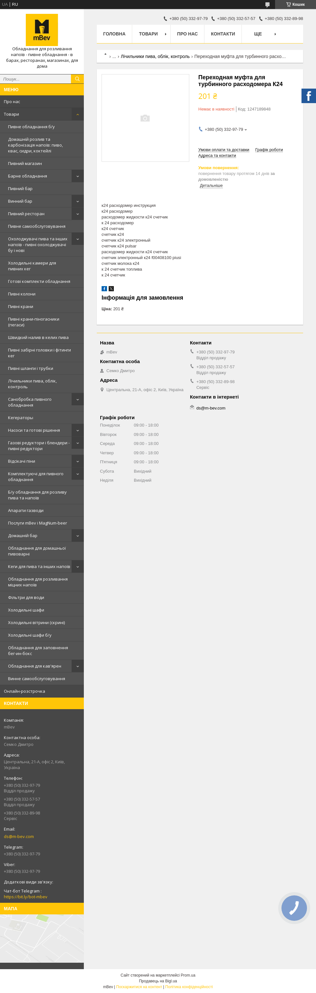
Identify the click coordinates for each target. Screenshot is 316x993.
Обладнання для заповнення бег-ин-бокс (38, 650)
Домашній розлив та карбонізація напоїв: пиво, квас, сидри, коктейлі (35, 145)
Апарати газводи (26, 510)
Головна (114, 33)
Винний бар (20, 201)
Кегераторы (20, 417)
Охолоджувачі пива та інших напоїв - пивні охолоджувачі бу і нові (37, 244)
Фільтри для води (26, 597)
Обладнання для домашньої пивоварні (37, 551)
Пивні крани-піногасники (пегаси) (33, 322)
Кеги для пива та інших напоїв (39, 566)
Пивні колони (21, 294)
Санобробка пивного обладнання (30, 402)
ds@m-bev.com (19, 836)
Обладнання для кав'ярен (34, 666)
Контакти (223, 33)
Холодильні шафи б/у (30, 635)
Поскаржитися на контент (139, 987)
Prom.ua (188, 975)
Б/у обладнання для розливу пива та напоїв (37, 495)
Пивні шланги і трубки (30, 368)
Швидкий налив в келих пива (38, 337)
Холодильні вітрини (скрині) (36, 622)
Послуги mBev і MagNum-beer (37, 523)
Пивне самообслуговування (36, 226)
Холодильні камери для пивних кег (32, 266)
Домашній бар (22, 535)
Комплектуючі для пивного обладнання (36, 476)
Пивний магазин (25, 163)
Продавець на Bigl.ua (158, 981)
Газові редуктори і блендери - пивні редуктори (39, 445)
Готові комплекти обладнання (39, 281)
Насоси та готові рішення (34, 430)
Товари (11, 114)
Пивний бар (20, 188)
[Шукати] (77, 79)
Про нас (12, 101)
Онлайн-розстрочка (24, 691)
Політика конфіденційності (189, 987)
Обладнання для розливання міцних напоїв (38, 582)
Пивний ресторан (26, 214)
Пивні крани (20, 306)
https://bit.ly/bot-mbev (25, 897)
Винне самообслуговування (36, 678)
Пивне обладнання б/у (31, 127)
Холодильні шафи (26, 610)
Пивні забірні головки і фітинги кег (39, 353)
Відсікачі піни (21, 461)
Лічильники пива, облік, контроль (32, 384)
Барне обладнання (27, 176)
